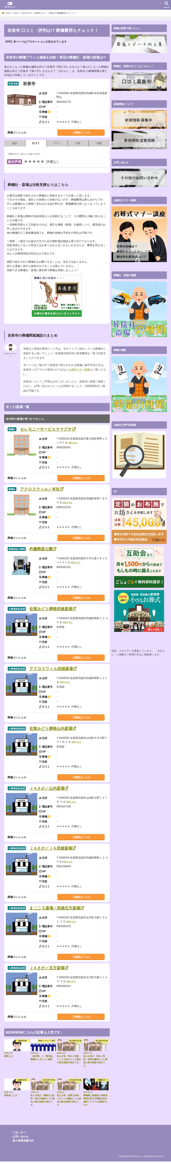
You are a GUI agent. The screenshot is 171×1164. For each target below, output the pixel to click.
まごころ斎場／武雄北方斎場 (57, 910)
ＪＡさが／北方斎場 (49, 970)
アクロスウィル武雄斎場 (53, 670)
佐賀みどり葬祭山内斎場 (53, 730)
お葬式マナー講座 (79, 369)
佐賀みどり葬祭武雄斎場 (53, 609)
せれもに (139, 1158)
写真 (78, 143)
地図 (99, 143)
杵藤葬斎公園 (42, 549)
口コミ (36, 143)
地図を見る (73, 443)
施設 (14, 143)
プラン (57, 143)
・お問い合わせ (19, 1139)
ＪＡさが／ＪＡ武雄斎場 (53, 850)
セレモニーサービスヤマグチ (49, 429)
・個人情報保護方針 (22, 1143)
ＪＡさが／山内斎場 (49, 790)
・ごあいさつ (18, 1134)
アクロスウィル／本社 (42, 489)
